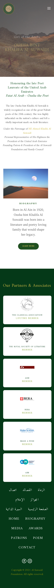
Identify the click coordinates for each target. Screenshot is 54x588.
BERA (27, 401)
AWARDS (36, 528)
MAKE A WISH (27, 432)
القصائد (27, 490)
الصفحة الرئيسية (38, 509)
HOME (14, 519)
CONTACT (27, 547)
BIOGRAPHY (35, 519)
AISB (27, 369)
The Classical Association (27, 306)
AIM (27, 464)
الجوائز (35, 500)
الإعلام (20, 500)
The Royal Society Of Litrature (27, 338)
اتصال (13, 490)
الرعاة (41, 490)
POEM (38, 538)
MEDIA (17, 528)
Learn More (36, 246)
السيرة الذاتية (14, 509)
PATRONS (19, 538)
